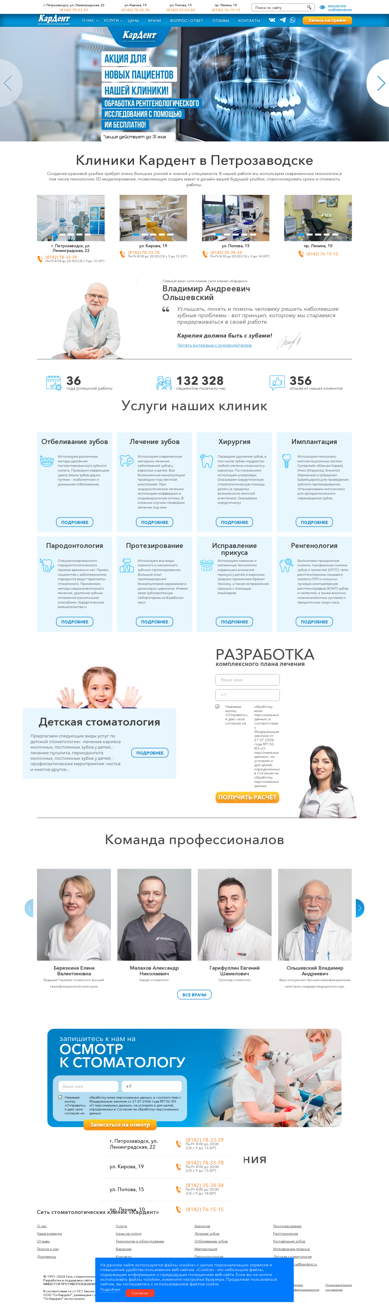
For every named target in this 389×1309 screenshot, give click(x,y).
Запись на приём (327, 20)
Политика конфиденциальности (304, 1269)
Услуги (111, 20)
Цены (133, 21)
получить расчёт (356, 797)
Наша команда (49, 1233)
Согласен (140, 1293)
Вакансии (123, 1249)
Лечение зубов (155, 514)
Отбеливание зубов (74, 514)
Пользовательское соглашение (338, 1269)
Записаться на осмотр (160, 1099)
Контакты (249, 21)
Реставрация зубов (289, 1241)
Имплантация (314, 514)
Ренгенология (314, 615)
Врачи (154, 21)
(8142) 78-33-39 (74, 10)
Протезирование (154, 615)
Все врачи (194, 1001)
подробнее (74, 594)
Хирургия (235, 514)
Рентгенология (285, 1233)
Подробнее (110, 1289)
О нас (88, 20)
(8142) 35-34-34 (180, 10)
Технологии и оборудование (140, 1241)
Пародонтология (74, 615)
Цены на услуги (128, 1233)
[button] (29, 995)
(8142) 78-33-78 (135, 10)
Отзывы (220, 21)
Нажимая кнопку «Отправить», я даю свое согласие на (361, 746)
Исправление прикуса (234, 618)
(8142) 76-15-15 (226, 10)
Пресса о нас (48, 1249)
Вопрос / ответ (186, 21)
